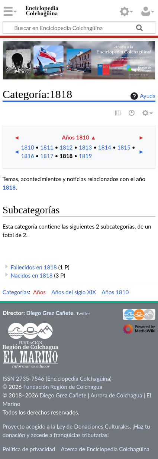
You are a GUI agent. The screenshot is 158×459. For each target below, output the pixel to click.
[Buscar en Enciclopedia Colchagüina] (79, 27)
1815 (123, 147)
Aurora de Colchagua (116, 395)
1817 (46, 156)
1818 (65, 156)
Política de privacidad (29, 449)
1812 (65, 147)
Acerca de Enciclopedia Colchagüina (105, 449)
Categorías (16, 292)
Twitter (83, 313)
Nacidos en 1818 (32, 275)
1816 (27, 156)
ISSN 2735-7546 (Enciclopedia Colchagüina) (57, 378)
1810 (27, 147)
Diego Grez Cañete (50, 312)
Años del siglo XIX (73, 292)
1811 (46, 147)
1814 (104, 147)
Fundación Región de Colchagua (62, 386)
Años (39, 292)
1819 (85, 156)
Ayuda (142, 96)
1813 (85, 147)
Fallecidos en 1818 (34, 267)
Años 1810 (75, 137)
